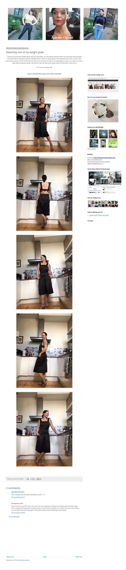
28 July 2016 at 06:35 (18, 513)
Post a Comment (14, 517)
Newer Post (10, 557)
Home (45, 557)
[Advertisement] (44, 537)
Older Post (78, 557)
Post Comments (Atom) (22, 560)
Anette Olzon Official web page (98, 215)
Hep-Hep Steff (16, 492)
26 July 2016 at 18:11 (18, 497)
